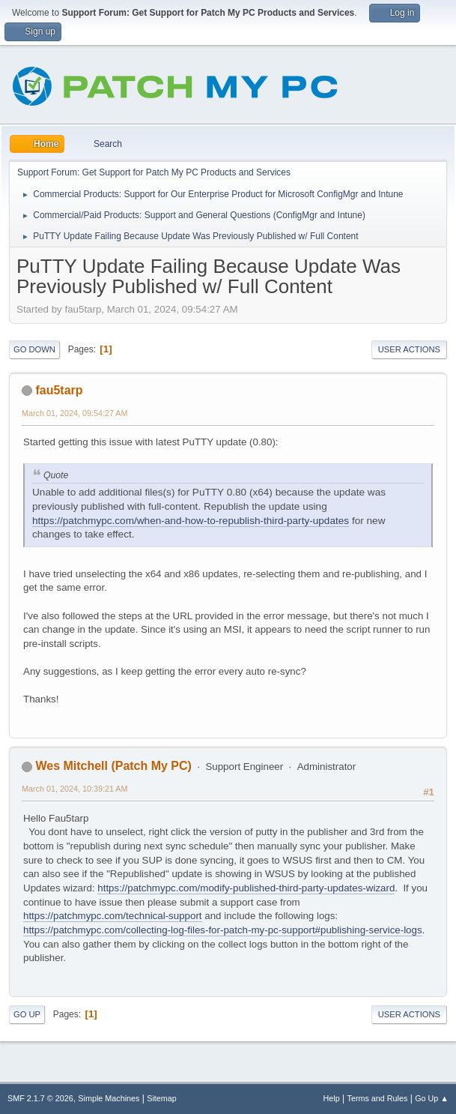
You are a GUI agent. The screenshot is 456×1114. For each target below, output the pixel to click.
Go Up (26, 1014)
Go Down (34, 349)
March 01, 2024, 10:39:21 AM (74, 788)
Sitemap (162, 1098)
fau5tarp (58, 390)
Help (331, 1098)
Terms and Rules (377, 1098)
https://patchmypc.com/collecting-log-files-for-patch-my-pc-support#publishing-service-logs (222, 930)
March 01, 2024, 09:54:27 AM (74, 413)
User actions (409, 349)
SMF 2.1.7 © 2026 (40, 1098)
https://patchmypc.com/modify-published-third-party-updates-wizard (246, 888)
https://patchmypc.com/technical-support (112, 915)
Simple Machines (108, 1098)
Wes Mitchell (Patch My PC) (113, 765)
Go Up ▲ (432, 1098)
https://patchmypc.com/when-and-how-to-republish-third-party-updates (190, 520)
